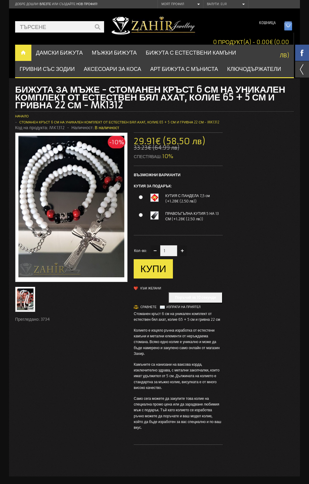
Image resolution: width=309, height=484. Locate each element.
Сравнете (148, 307)
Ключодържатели (254, 68)
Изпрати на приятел (184, 307)
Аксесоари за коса (112, 68)
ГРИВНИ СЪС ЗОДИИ (47, 68)
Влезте (45, 4)
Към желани (150, 288)
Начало (22, 116)
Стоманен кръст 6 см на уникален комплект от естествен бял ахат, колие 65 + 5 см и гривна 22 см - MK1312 (119, 122)
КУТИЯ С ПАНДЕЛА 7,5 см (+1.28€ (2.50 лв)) (187, 198)
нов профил (86, 4)
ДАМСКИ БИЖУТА (59, 52)
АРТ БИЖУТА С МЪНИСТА (184, 68)
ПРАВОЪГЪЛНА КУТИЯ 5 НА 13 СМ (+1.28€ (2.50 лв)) (192, 216)
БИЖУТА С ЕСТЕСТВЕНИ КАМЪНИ (191, 52)
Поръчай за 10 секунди (195, 297)
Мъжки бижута (114, 52)
